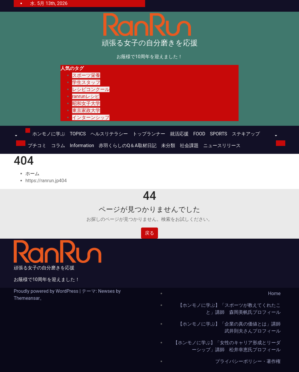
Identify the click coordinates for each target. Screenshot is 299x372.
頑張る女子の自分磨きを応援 (150, 43)
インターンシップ (90, 117)
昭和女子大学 (86, 103)
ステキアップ (246, 134)
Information (82, 145)
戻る (149, 233)
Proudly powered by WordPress (46, 291)
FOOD (199, 134)
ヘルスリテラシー (109, 134)
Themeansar (27, 298)
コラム (58, 145)
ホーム (32, 173)
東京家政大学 (86, 110)
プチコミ (37, 145)
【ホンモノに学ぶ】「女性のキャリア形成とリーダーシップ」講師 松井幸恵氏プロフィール (227, 346)
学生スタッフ (86, 82)
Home (274, 293)
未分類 (168, 145)
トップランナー (149, 134)
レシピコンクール (90, 89)
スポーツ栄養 (86, 75)
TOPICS (78, 134)
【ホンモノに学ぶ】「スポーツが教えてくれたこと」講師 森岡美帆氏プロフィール (229, 308)
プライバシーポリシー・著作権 (248, 361)
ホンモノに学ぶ (48, 134)
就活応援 (179, 134)
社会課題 (189, 145)
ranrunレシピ (86, 96)
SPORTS (218, 134)
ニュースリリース (222, 145)
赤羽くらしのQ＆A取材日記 (127, 145)
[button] (15, 136)
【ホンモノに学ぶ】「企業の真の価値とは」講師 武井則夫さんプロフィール (231, 327)
